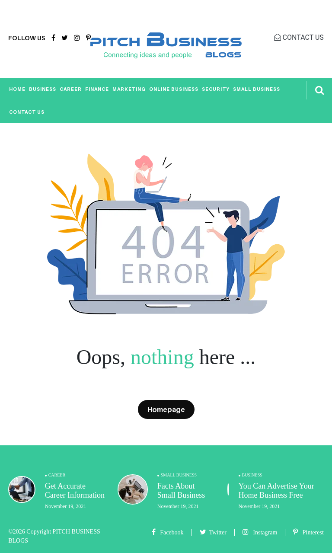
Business (42, 89)
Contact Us (27, 112)
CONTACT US (299, 37)
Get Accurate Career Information (75, 491)
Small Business (256, 89)
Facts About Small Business (181, 491)
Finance (97, 89)
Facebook (168, 532)
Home (17, 89)
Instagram (260, 532)
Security (216, 89)
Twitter (213, 532)
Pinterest (308, 532)
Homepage (166, 409)
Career (71, 89)
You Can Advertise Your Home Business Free (276, 491)
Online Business (173, 89)
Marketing (129, 89)
